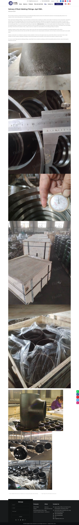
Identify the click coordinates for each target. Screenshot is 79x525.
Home (20, 4)
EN (67, 4)
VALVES (34, 508)
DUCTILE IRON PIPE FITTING (38, 510)
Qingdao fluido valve (52, 523)
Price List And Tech (38, 4)
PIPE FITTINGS (36, 507)
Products (31, 4)
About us (25, 4)
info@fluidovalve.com (33, 1)
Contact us (50, 4)
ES (70, 4)
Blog (45, 4)
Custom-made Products (38, 512)
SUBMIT (20, 516)
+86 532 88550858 (45, 1)
